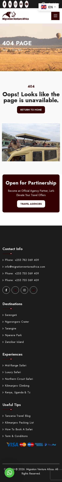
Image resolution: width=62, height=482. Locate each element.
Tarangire (9, 328)
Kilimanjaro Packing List (18, 423)
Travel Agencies (31, 204)
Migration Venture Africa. (40, 469)
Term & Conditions (15, 436)
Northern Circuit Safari (17, 379)
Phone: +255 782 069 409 (20, 260)
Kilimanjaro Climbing (15, 386)
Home (5, 49)
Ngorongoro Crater (15, 322)
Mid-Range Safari (14, 365)
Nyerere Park (12, 335)
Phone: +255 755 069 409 (20, 273)
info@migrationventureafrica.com (23, 267)
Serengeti (9, 315)
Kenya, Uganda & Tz (16, 392)
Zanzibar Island (13, 342)
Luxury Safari (11, 372)
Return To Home (31, 109)
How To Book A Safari (17, 429)
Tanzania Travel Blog (16, 416)
